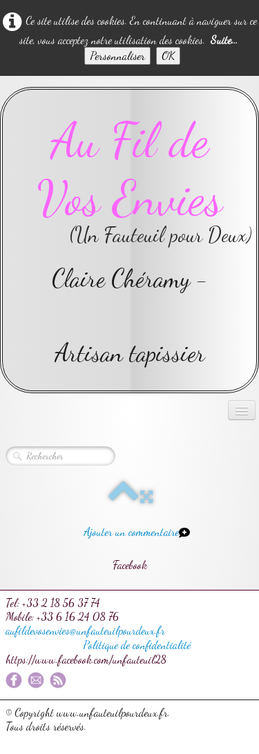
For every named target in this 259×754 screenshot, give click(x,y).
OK (168, 55)
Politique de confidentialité (137, 644)
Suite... (224, 39)
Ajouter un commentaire (131, 531)
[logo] (129, 240)
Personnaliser (117, 55)
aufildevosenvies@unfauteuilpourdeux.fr (85, 630)
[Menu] (242, 410)
